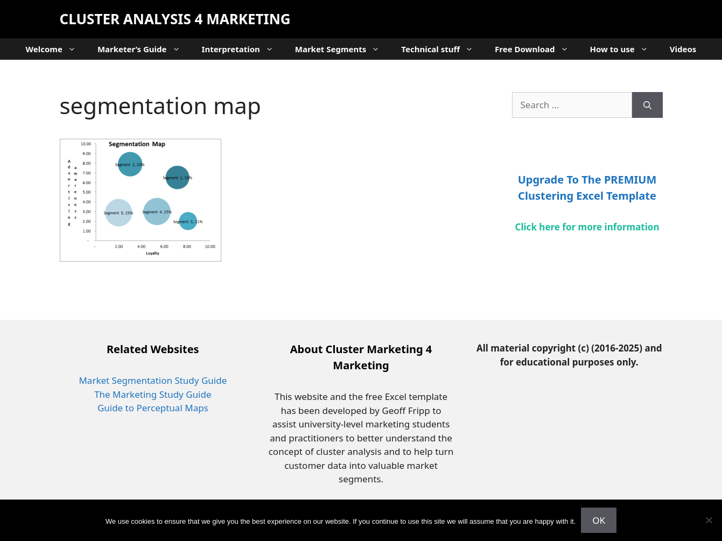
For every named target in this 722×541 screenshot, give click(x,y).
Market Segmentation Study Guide (153, 380)
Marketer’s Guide (144, 49)
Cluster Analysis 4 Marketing (175, 19)
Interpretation (243, 49)
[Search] (647, 105)
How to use (624, 49)
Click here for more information (587, 227)
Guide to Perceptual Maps (152, 408)
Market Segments (343, 49)
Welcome (56, 49)
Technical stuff (442, 49)
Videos (683, 49)
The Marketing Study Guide (152, 394)
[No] (708, 520)
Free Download (537, 49)
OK (598, 520)
